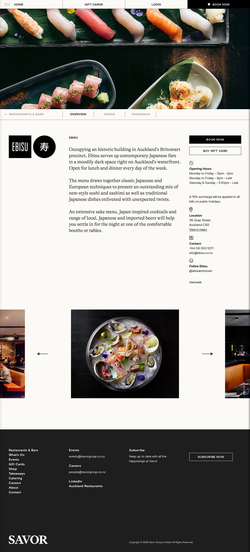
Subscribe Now (211, 457)
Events (14, 460)
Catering (15, 478)
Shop (13, 469)
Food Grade (195, 282)
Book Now (219, 4)
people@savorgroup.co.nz (87, 472)
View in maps (198, 230)
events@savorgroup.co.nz (87, 457)
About (13, 488)
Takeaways (140, 114)
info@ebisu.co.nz (201, 253)
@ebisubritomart (200, 271)
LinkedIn (75, 481)
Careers (15, 483)
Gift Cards (94, 4)
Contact (15, 492)
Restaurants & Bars (24, 114)
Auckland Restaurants (86, 486)
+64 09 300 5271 (201, 248)
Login (156, 4)
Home (18, 4)
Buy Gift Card (215, 151)
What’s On (17, 455)
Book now (215, 140)
